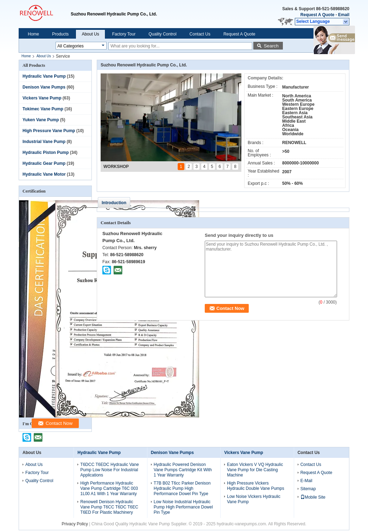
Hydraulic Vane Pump (44, 76)
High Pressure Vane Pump (49, 130)
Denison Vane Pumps (44, 87)
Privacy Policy (75, 523)
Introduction (114, 202)
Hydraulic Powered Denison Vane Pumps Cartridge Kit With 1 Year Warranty (183, 470)
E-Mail (306, 480)
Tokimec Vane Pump (43, 108)
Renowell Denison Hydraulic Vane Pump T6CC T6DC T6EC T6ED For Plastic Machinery (109, 507)
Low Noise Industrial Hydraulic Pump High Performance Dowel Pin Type (183, 507)
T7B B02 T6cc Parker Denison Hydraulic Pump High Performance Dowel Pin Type (182, 488)
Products (60, 34)
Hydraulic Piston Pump (46, 152)
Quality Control (162, 34)
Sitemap (308, 488)
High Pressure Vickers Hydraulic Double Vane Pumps (255, 486)
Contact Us (200, 34)
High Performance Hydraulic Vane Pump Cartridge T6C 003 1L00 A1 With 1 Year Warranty (109, 488)
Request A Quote (317, 14)
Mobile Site (312, 497)
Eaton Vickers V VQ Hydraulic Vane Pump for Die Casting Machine (255, 470)
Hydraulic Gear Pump (44, 163)
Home (33, 34)
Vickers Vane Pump (42, 98)
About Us (90, 34)
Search (271, 45)
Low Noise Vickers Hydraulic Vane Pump (253, 499)
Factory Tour (123, 34)
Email (343, 14)
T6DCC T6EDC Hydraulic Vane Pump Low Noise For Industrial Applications (109, 470)
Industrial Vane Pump (44, 141)
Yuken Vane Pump (41, 119)
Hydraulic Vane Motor (44, 174)
